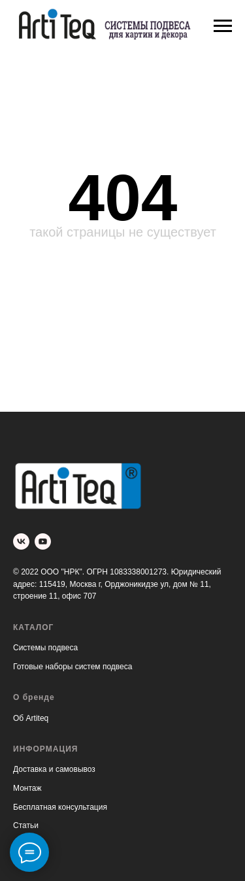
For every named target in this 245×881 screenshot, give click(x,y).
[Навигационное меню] (223, 26)
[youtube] (43, 541)
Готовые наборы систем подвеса (72, 666)
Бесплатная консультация (60, 807)
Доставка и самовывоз (54, 769)
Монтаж (27, 788)
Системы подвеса (45, 647)
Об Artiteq (30, 718)
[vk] (21, 541)
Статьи (26, 825)
